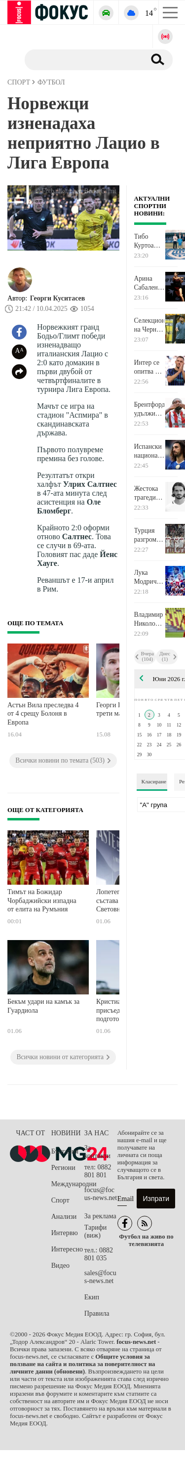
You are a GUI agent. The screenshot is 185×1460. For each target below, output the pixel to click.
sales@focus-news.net (100, 1277)
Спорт (60, 1200)
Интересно (67, 1249)
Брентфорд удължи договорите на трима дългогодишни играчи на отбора (149, 409)
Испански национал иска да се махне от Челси (148, 451)
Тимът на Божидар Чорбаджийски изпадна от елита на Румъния (41, 900)
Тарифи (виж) (95, 1231)
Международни (67, 1184)
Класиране (154, 781)
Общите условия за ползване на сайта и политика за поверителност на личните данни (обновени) (82, 1364)
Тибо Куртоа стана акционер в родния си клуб (147, 241)
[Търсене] (81, 59)
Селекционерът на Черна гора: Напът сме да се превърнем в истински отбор (149, 325)
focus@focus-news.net (100, 1194)
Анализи (63, 1216)
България (64, 1151)
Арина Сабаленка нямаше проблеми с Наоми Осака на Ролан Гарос (149, 283)
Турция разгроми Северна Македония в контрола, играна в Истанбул (149, 535)
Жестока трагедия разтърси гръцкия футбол (146, 493)
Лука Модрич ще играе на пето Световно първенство (149, 577)
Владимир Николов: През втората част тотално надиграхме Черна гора (149, 619)
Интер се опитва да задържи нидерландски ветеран (149, 367)
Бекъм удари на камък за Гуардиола (43, 1006)
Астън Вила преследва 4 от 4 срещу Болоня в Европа (42, 713)
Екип (91, 1297)
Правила (97, 1313)
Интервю (64, 1233)
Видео (60, 1265)
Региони (63, 1167)
